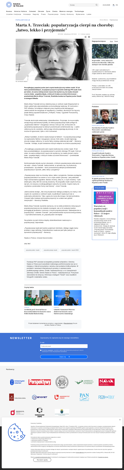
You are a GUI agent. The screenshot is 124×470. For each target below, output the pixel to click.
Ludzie (89, 14)
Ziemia (54, 11)
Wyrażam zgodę (42, 460)
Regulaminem (68, 323)
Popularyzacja (53, 14)
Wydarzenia (80, 14)
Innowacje (27, 14)
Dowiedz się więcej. (103, 457)
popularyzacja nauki (50, 250)
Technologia (79, 11)
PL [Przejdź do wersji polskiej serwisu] (114, 5)
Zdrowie (41, 11)
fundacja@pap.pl (80, 452)
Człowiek (32, 11)
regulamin (50, 350)
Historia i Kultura (20, 11)
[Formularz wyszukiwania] (83, 5)
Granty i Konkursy (67, 14)
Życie (48, 11)
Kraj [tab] (111, 41)
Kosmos (9, 11)
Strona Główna (104, 20)
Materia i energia (66, 11)
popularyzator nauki (32, 250)
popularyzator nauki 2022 (70, 250)
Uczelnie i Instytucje (13, 14)
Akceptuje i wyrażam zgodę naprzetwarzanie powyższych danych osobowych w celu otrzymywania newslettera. (63, 350)
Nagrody (36, 14)
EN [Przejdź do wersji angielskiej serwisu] (117, 5)
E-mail (42, 342)
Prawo (43, 14)
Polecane (99, 188)
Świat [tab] (116, 41)
